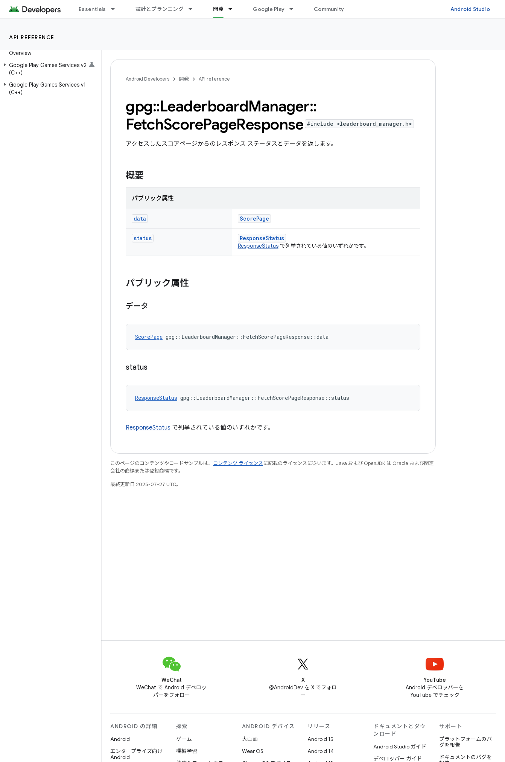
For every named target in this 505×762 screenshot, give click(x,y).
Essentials (92, 9)
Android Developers (147, 79)
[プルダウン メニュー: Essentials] (116, 9)
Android (120, 739)
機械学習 (186, 751)
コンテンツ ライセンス (238, 463)
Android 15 (320, 739)
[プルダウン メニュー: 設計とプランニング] (194, 9)
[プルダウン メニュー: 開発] (234, 9)
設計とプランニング (159, 9)
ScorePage (254, 218)
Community (329, 9)
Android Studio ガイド (399, 746)
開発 (184, 79)
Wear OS (252, 751)
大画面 (250, 739)
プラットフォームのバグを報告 (465, 742)
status (143, 238)
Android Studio (470, 9)
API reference (32, 37)
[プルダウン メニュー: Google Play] (294, 9)
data (140, 218)
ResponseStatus (262, 238)
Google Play (268, 9)
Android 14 (320, 751)
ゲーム (184, 739)
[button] (49, 69)
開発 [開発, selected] (218, 9)
